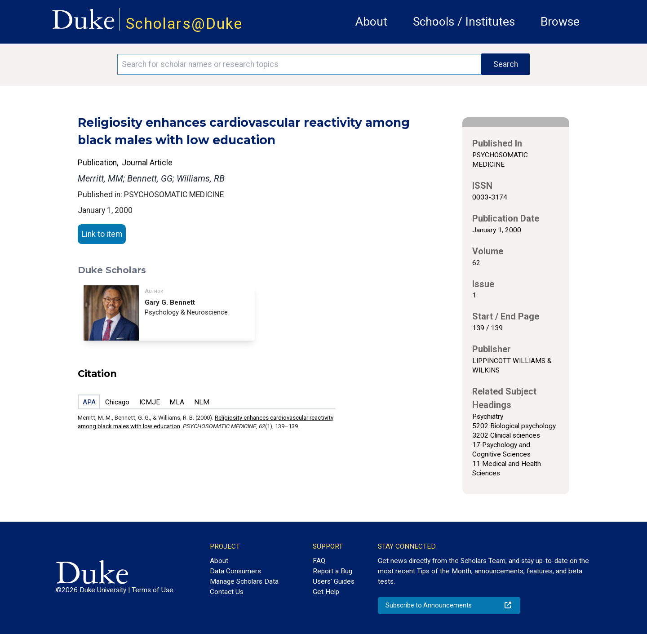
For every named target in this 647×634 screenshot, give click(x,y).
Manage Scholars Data (244, 581)
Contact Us (227, 592)
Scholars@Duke (184, 23)
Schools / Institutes (464, 21)
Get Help (326, 592)
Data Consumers (235, 571)
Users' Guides (334, 581)
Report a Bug (332, 571)
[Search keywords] (299, 64)
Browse (560, 21)
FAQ (319, 561)
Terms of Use (152, 590)
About (371, 21)
